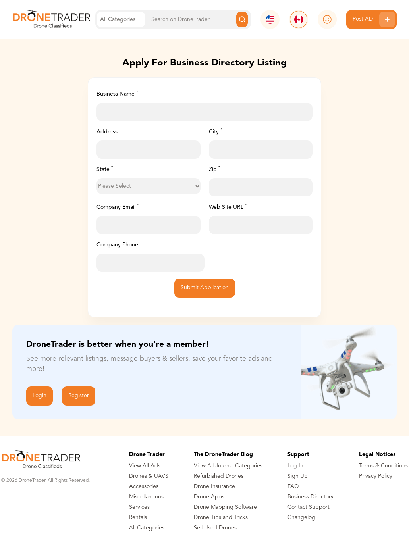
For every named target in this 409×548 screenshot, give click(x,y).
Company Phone (117, 245)
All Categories (146, 528)
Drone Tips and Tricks (221, 517)
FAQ (293, 486)
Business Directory (310, 497)
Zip (214, 169)
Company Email (117, 207)
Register (78, 395)
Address (107, 132)
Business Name (117, 93)
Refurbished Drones (218, 476)
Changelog (301, 517)
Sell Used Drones (215, 528)
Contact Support (308, 507)
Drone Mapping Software (225, 507)
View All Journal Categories (228, 466)
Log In (295, 466)
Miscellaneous (146, 497)
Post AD (374, 19)
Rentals (138, 517)
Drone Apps (209, 497)
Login (39, 395)
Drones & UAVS (148, 476)
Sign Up (297, 476)
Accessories (143, 486)
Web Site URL (228, 207)
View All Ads (144, 466)
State (104, 169)
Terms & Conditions (383, 466)
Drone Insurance (214, 486)
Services (139, 507)
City (215, 131)
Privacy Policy (375, 476)
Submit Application (205, 287)
